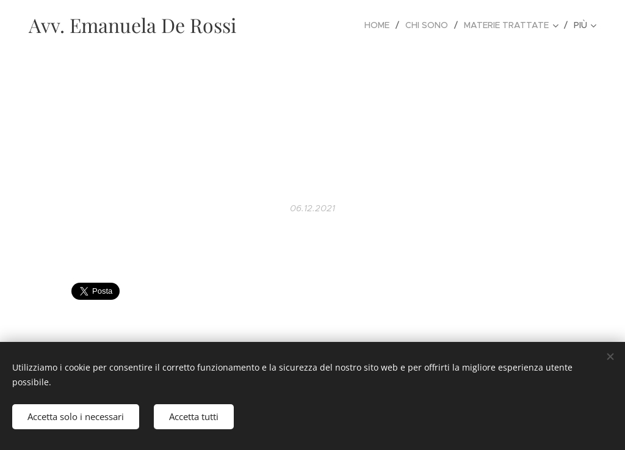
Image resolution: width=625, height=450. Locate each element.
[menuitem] (380, 25)
